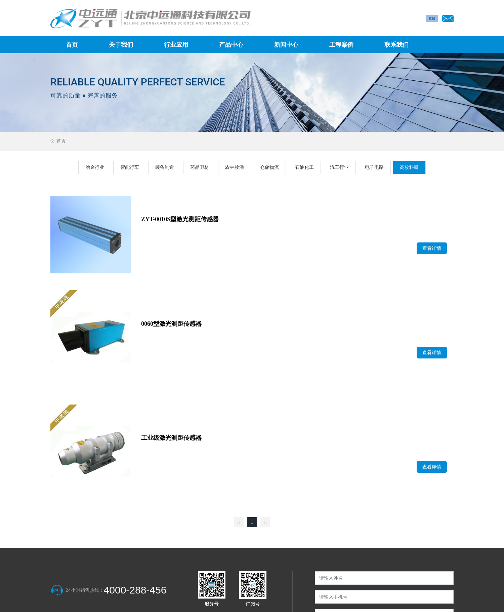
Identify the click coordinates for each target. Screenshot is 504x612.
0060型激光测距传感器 (171, 323)
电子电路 (374, 167)
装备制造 (164, 167)
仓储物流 (269, 167)
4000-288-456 (135, 590)
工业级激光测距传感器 (171, 437)
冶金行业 (94, 167)
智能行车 (129, 167)
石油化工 (304, 167)
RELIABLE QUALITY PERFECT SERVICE (137, 81)
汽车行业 (339, 167)
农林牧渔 (234, 167)
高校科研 (409, 167)
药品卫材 (199, 167)
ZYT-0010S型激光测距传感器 (180, 219)
